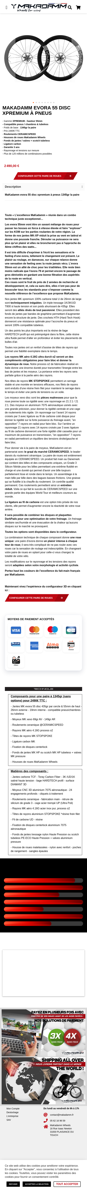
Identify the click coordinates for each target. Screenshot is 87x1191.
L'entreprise (12, 1116)
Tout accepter (67, 1184)
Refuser (13, 1184)
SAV (9, 1120)
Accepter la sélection (36, 1184)
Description (13, 186)
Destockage (13, 1112)
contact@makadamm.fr (62, 1114)
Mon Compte (13, 1108)
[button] (8, 58)
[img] (16, 630)
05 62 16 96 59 (57, 1120)
